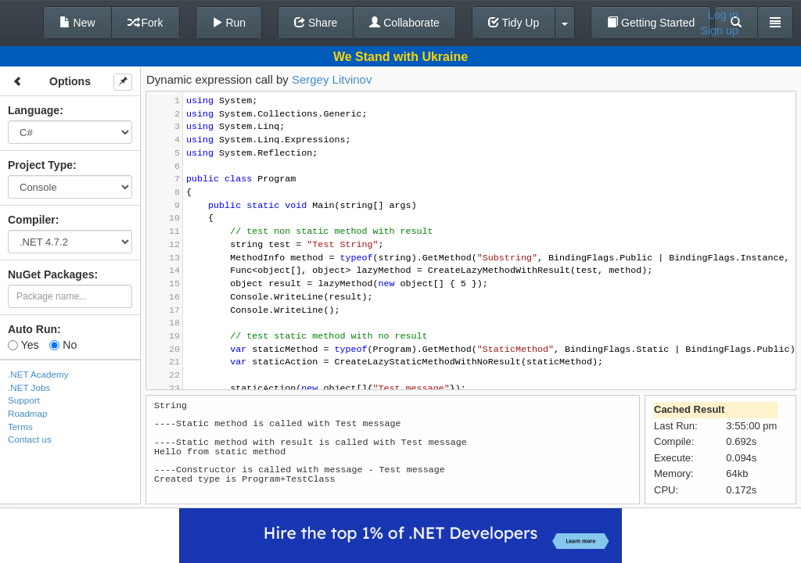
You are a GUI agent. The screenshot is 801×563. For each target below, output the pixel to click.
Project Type (40, 165)
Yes (23, 345)
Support (24, 400)
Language (33, 110)
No (63, 345)
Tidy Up (513, 22)
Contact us (30, 439)
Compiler (32, 219)
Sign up (719, 30)
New (77, 22)
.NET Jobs (29, 387)
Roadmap (28, 413)
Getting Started (651, 22)
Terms (20, 426)
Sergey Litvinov (332, 79)
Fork (145, 22)
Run (229, 22)
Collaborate (404, 22)
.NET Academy (38, 374)
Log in (723, 15)
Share (315, 22)
